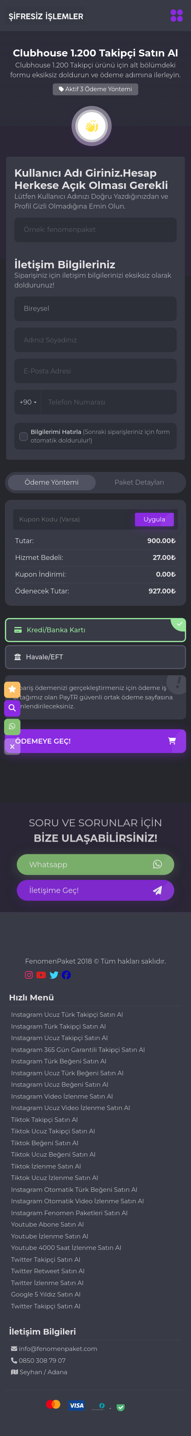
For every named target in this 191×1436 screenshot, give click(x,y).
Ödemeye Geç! (95, 741)
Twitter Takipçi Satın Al (45, 1259)
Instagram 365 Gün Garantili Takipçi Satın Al (78, 1050)
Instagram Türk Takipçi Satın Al (58, 1026)
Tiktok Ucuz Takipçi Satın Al (53, 1131)
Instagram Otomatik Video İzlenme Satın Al (77, 1201)
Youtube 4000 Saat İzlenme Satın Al (66, 1248)
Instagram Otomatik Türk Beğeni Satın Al (74, 1189)
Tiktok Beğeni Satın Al (45, 1143)
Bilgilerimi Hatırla (100, 436)
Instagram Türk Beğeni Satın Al (58, 1061)
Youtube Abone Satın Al (47, 1224)
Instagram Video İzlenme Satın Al (62, 1096)
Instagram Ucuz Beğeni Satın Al (59, 1084)
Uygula (154, 519)
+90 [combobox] (28, 402)
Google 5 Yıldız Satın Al (46, 1294)
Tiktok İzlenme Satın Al (46, 1166)
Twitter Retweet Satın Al (48, 1271)
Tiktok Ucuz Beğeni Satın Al (53, 1154)
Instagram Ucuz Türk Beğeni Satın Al (67, 1073)
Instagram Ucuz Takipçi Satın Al (59, 1038)
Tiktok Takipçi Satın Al (44, 1120)
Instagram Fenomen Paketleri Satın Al (69, 1213)
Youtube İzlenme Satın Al (49, 1236)
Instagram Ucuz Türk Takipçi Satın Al (67, 1014)
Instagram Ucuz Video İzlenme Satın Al (70, 1108)
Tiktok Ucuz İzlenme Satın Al (54, 1178)
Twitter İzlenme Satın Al (47, 1283)
